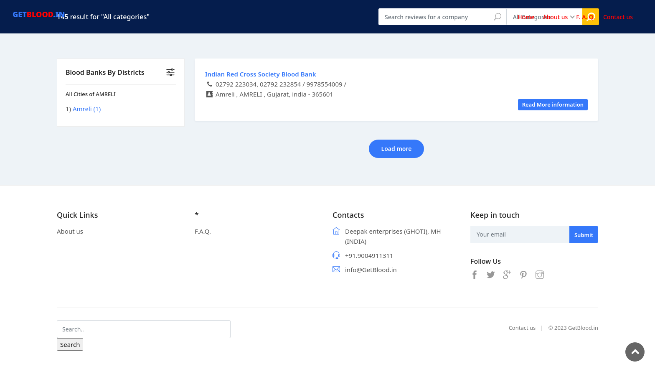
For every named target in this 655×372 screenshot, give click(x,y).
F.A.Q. (203, 231)
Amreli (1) (87, 108)
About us (70, 231)
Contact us (522, 327)
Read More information (553, 104)
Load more (396, 149)
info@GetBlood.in (371, 269)
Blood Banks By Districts (105, 72)
